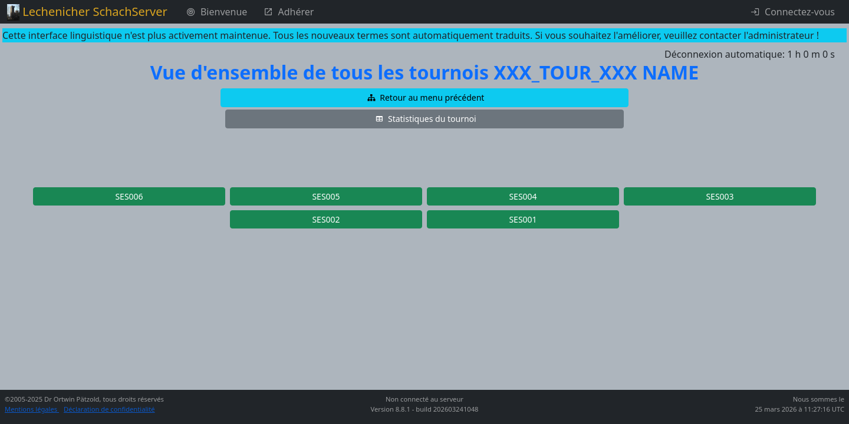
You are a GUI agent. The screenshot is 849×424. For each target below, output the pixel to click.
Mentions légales (32, 409)
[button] (424, 97)
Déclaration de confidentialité (109, 409)
